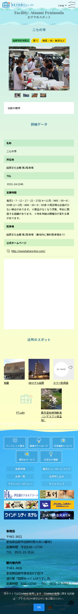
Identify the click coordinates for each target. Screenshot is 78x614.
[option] (39, 68)
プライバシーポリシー (30, 598)
